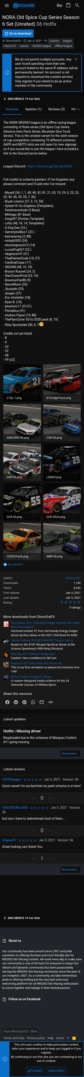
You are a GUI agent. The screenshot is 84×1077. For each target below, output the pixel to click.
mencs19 (10, 46)
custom (54, 40)
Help (50, 1038)
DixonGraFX (13, 40)
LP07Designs (11, 779)
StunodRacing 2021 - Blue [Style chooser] (20, 1031)
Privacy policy (36, 1038)
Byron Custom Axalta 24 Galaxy (31, 676)
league (67, 40)
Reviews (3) (56, 109)
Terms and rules (14, 1038)
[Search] (77, 5)
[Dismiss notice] (75, 59)
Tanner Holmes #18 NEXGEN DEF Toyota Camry (42, 640)
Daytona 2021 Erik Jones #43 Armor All (36, 663)
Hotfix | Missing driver (22, 731)
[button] (6, 6)
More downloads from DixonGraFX (29, 617)
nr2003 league (41, 46)
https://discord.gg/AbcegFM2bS (50, 166)
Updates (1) (33, 109)
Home (60, 1038)
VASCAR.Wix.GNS (15, 807)
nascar (24, 46)
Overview (12, 109)
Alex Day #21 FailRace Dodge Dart (33, 654)
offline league (63, 46)
